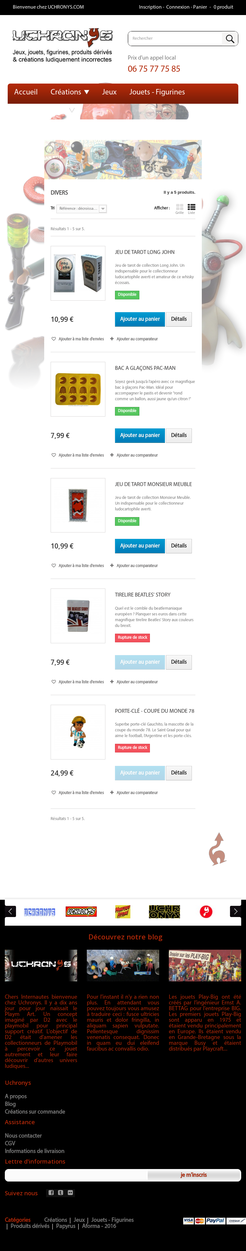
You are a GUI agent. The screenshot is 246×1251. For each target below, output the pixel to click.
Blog (10, 1104)
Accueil (26, 92)
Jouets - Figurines (157, 92)
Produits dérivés (40, 110)
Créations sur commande (35, 1112)
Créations (66, 92)
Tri (52, 208)
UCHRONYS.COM (66, 7)
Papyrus (65, 1227)
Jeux (109, 92)
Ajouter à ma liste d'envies (81, 339)
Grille (180, 209)
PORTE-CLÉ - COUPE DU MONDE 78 (154, 711)
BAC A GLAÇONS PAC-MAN (145, 368)
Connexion (178, 7)
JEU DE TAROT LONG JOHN (145, 252)
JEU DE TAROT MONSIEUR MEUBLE (153, 484)
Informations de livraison (34, 1152)
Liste (191, 209)
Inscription (151, 7)
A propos (16, 1097)
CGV (10, 1144)
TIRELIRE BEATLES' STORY (142, 595)
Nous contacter (23, 1136)
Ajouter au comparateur (137, 339)
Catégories (17, 1220)
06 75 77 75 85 (154, 69)
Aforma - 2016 (99, 1227)
